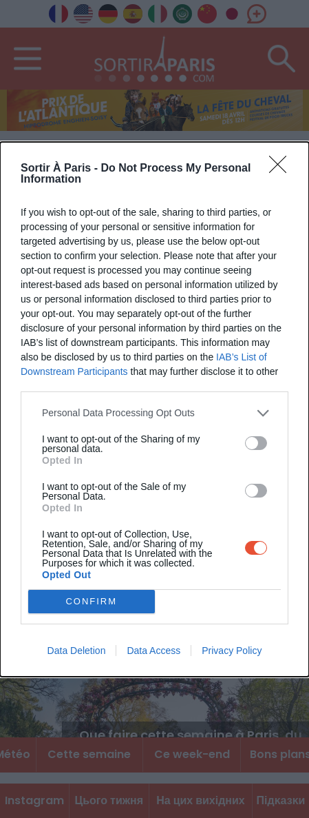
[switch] (256, 443)
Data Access (153, 650)
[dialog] (154, 409)
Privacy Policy (232, 650)
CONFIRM (91, 601)
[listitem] (154, 413)
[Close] (282, 169)
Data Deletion (76, 650)
